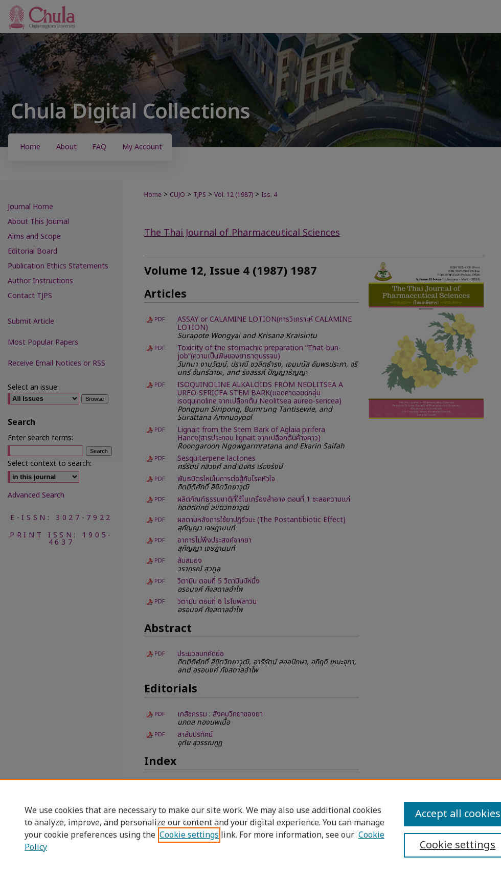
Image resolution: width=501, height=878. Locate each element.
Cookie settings (189, 835)
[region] (250, 828)
